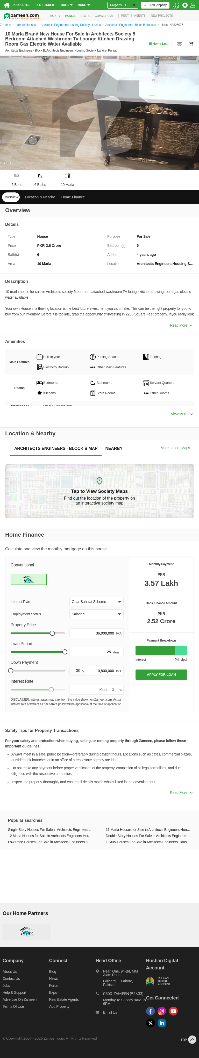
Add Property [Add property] (59, 1006)
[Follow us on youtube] (174, 1016)
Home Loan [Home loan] (159, 44)
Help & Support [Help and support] (14, 992)
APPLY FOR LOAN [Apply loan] (161, 674)
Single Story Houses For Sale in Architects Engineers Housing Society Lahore (50, 830)
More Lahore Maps (175, 448)
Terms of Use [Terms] (13, 1006)
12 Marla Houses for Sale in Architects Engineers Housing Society (50, 836)
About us (10, 971)
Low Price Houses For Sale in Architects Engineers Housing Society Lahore (50, 842)
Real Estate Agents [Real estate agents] (64, 999)
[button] (96, 602)
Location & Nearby (40, 197)
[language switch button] (176, 5)
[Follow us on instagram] (163, 1016)
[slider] (52, 633)
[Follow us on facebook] (152, 1016)
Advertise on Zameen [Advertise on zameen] (20, 999)
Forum (54, 985)
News (53, 978)
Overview (10, 197)
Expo (53, 992)
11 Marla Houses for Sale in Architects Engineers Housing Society (148, 830)
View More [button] (182, 414)
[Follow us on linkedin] (163, 1028)
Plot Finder (44, 4)
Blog (52, 971)
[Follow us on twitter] (152, 1028)
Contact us (11, 978)
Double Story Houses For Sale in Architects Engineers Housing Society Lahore (148, 836)
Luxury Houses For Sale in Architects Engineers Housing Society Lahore (148, 842)
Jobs (6, 985)
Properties (21, 4)
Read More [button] (181, 325)
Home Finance (73, 197)
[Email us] (121, 1014)
